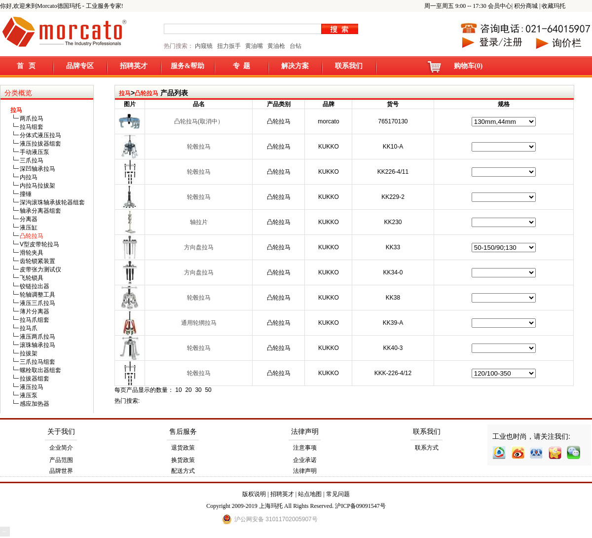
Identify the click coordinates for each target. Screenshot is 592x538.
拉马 (125, 93)
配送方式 (183, 470)
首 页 (26, 66)
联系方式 (427, 447)
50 (208, 389)
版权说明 (254, 494)
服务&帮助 (187, 66)
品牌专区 (80, 66)
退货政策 (183, 447)
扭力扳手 (229, 45)
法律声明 (305, 431)
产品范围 (61, 460)
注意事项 (305, 447)
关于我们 (61, 431)
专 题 (241, 66)
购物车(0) (468, 66)
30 (198, 389)
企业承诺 (305, 460)
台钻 (294, 45)
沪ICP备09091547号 (360, 505)
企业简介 (61, 447)
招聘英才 (134, 66)
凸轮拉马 (146, 93)
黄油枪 (276, 45)
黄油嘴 (254, 45)
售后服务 (183, 431)
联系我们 (349, 66)
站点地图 (310, 494)
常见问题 (338, 494)
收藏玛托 (553, 5)
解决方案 (295, 66)
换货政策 (183, 460)
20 (188, 389)
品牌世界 (61, 470)
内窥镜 (204, 45)
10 (178, 389)
